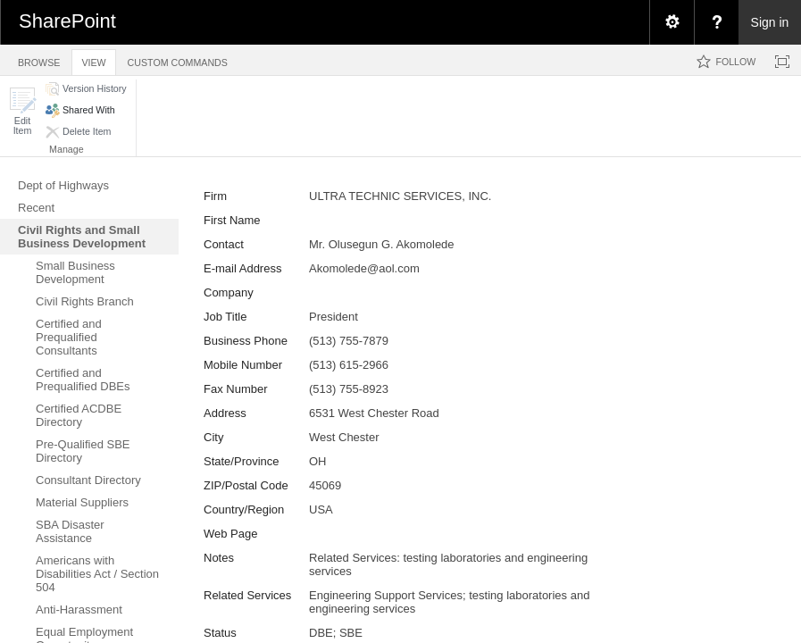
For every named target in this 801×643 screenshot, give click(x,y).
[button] (22, 111)
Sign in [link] (770, 22)
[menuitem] (671, 22)
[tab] (39, 59)
